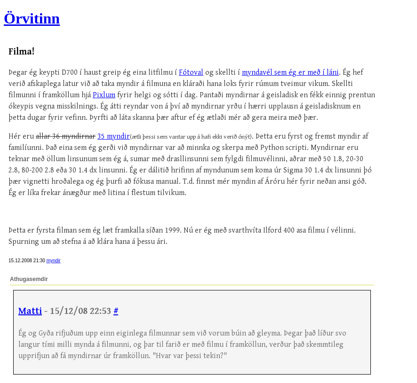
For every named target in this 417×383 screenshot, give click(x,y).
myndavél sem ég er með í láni (290, 72)
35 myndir (113, 136)
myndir (54, 260)
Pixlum (104, 95)
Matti (30, 311)
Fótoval (191, 72)
